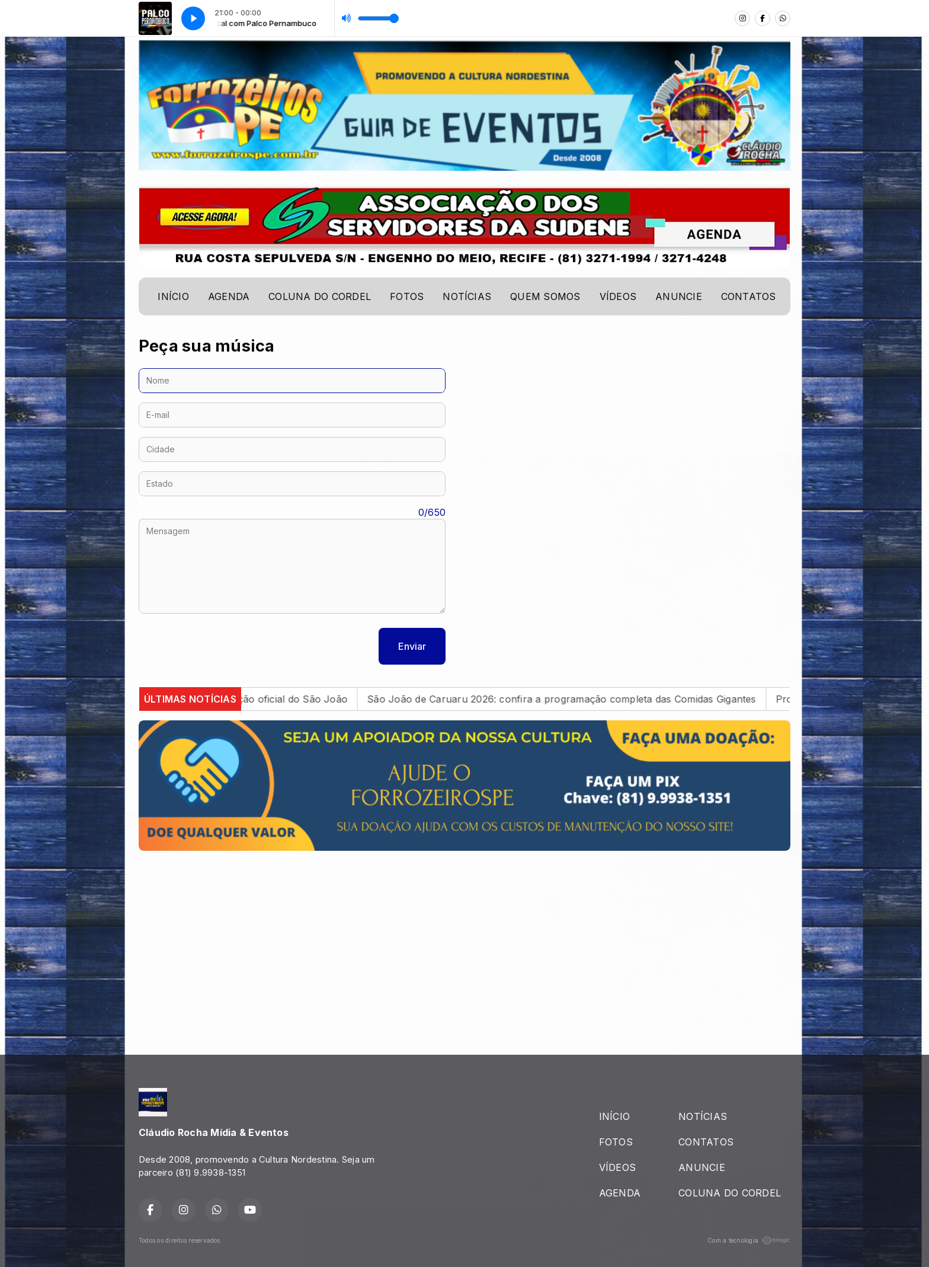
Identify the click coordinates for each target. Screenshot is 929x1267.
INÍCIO (173, 296)
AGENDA (228, 296)
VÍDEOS (618, 296)
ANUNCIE (678, 296)
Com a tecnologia (748, 1240)
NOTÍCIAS (467, 296)
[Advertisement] (464, 943)
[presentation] (229, 646)
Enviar (412, 646)
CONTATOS (748, 296)
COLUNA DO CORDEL (319, 296)
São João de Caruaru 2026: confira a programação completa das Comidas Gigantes (575, 699)
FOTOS (407, 296)
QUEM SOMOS (545, 296)
